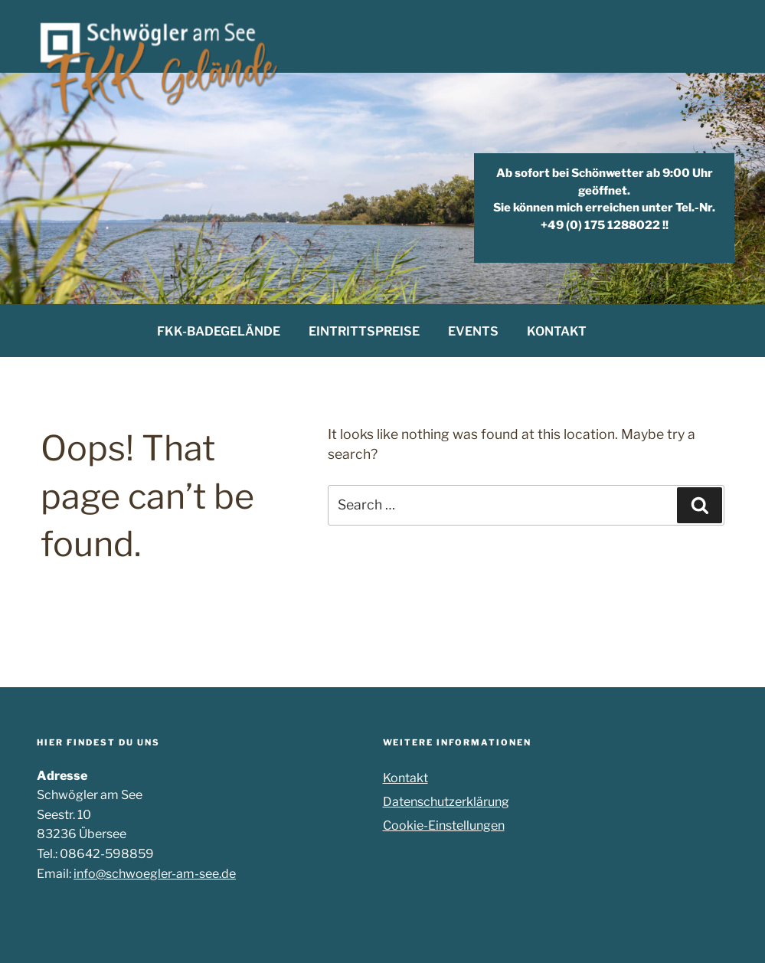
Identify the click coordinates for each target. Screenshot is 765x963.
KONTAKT (557, 331)
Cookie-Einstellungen (444, 825)
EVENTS (473, 331)
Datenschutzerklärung (446, 801)
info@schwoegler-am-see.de (155, 873)
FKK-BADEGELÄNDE (218, 331)
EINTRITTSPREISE (364, 331)
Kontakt (405, 778)
